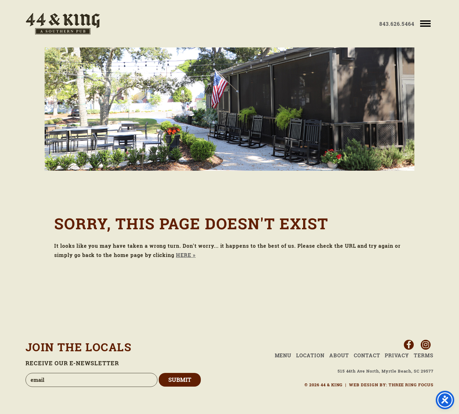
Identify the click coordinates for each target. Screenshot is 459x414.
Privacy (397, 355)
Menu (283, 355)
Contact (367, 355)
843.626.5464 (396, 23)
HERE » (186, 255)
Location (310, 355)
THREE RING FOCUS (411, 385)
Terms (423, 355)
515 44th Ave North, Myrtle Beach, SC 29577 (385, 371)
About (339, 355)
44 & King (63, 24)
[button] (425, 23)
